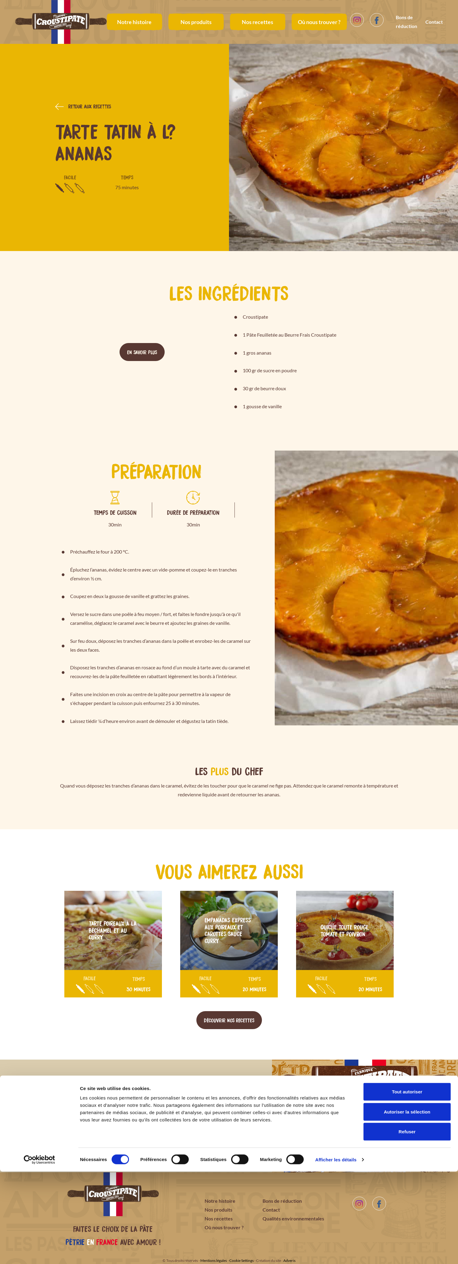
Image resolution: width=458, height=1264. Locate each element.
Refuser (407, 1224)
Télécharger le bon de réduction (142, 1138)
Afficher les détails (335, 1252)
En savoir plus (142, 351)
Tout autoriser (407, 1184)
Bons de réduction (406, 21)
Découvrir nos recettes (229, 1020)
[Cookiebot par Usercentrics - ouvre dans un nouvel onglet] (39, 1252)
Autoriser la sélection (407, 1204)
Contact (434, 22)
